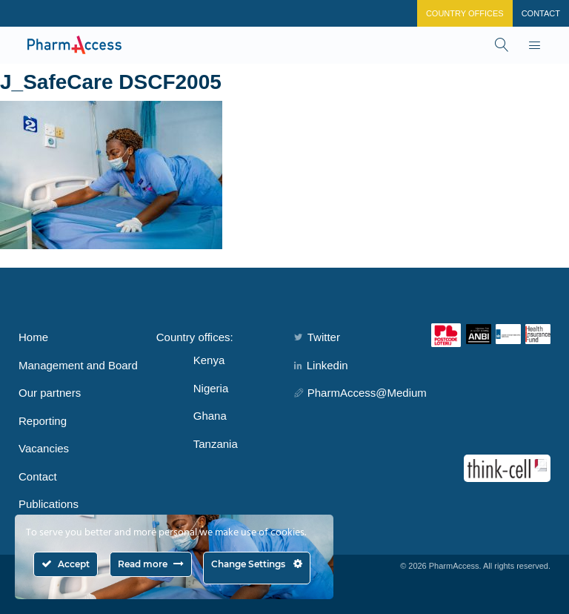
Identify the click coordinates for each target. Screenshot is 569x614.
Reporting (43, 421)
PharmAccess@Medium (360, 392)
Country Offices (465, 13)
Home (33, 337)
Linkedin (321, 365)
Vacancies (44, 448)
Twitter (317, 337)
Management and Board (78, 365)
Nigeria (211, 388)
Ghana (210, 415)
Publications (49, 504)
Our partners (50, 392)
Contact (541, 13)
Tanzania (215, 444)
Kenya (209, 360)
